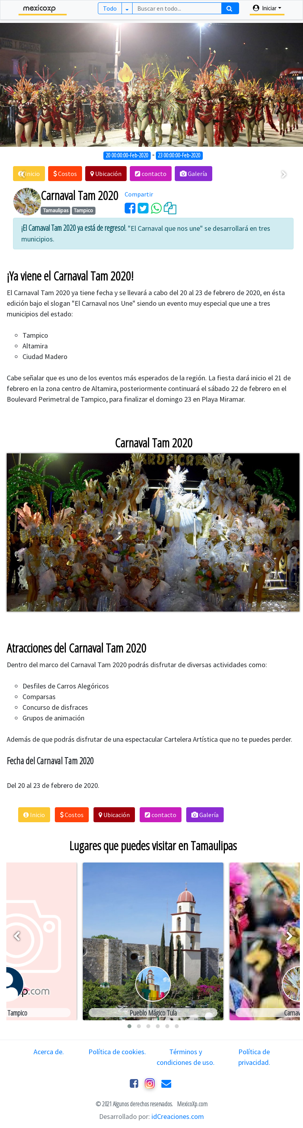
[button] (65, 173)
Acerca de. (49, 1051)
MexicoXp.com (192, 1104)
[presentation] (22, 174)
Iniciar (265, 8)
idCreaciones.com (178, 1116)
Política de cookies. (117, 1051)
